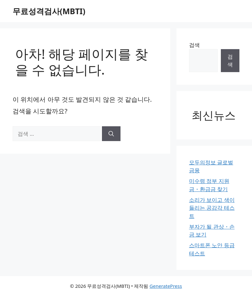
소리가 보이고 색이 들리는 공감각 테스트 (212, 207)
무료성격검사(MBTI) (49, 11)
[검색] (111, 133)
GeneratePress (165, 286)
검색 (194, 44)
